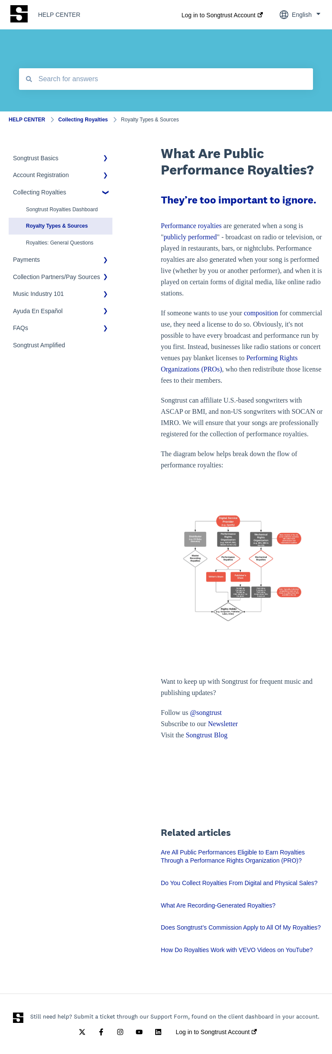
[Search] (29, 79)
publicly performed (190, 237)
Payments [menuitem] (26, 259)
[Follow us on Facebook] (101, 1032)
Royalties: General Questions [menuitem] (59, 243)
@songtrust (206, 712)
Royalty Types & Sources (150, 120)
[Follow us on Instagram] (120, 1032)
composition (261, 313)
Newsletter (223, 723)
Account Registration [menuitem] (41, 174)
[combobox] (166, 79)
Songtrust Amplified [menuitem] (39, 345)
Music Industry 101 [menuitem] (38, 293)
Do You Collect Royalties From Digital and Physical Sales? (239, 882)
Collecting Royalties (83, 120)
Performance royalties (191, 225)
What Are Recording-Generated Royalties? (218, 905)
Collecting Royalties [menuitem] (39, 192)
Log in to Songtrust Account (218, 15)
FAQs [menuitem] (20, 327)
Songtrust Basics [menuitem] (35, 158)
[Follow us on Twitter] (82, 1032)
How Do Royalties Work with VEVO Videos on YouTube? (237, 949)
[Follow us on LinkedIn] (158, 1032)
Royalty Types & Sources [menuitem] (57, 226)
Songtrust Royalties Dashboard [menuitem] (62, 209)
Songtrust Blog (206, 735)
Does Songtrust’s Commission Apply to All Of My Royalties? (241, 927)
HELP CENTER (59, 14)
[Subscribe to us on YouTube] (139, 1032)
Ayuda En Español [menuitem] (38, 311)
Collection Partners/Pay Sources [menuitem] (56, 276)
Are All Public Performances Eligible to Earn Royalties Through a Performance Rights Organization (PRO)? (233, 856)
